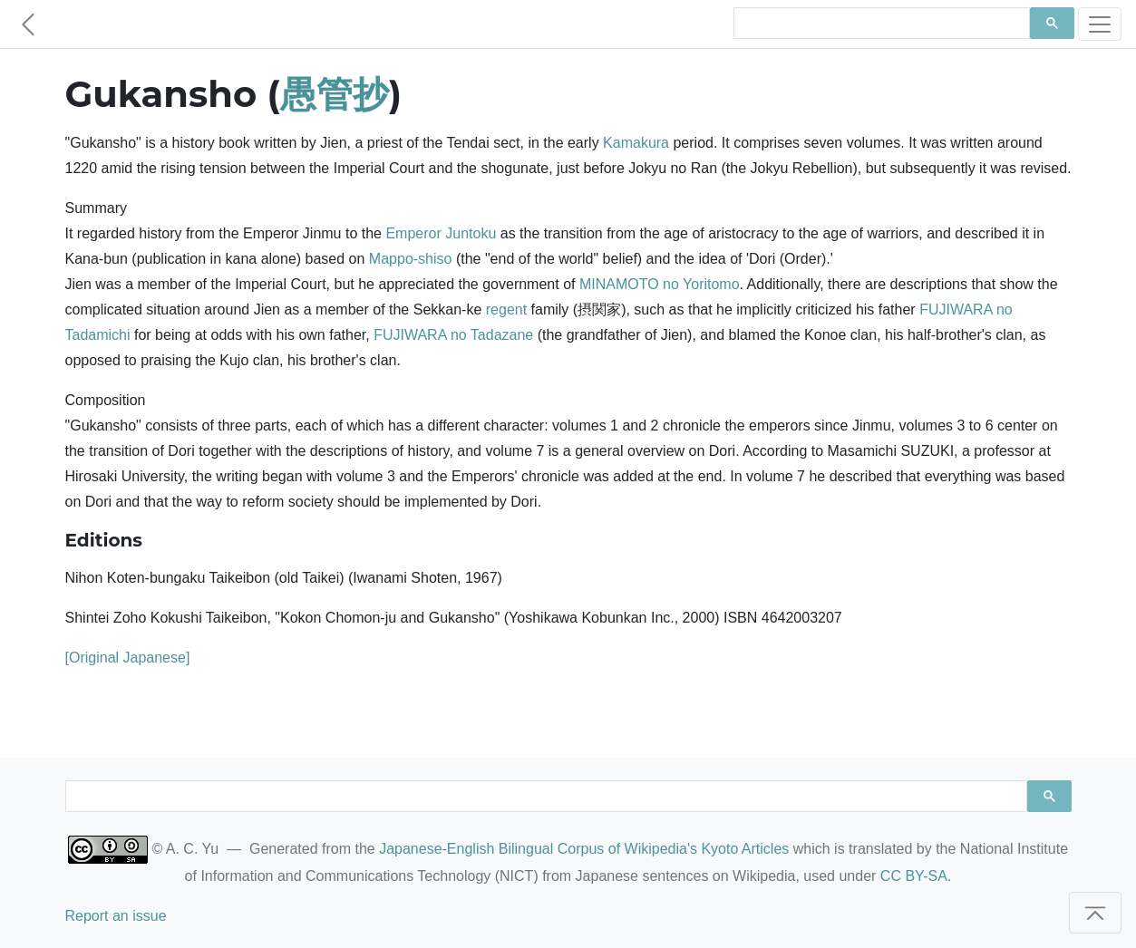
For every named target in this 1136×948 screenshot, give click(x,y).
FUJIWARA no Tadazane (453, 335)
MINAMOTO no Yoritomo (659, 284)
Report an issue (116, 916)
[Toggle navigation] (1099, 24)
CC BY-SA (913, 876)
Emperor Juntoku (440, 233)
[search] (880, 23)
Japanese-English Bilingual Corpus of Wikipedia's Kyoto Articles (584, 848)
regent (506, 309)
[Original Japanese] (127, 657)
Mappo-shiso (410, 258)
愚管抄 (334, 94)
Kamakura (636, 142)
